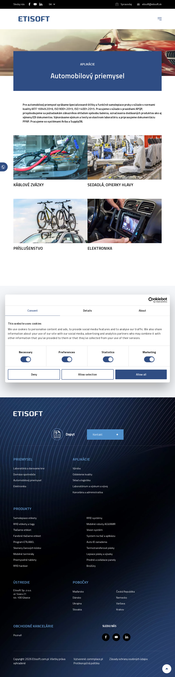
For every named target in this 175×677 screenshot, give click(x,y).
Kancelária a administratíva (88, 492)
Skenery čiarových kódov (27, 548)
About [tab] (142, 310)
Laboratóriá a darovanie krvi (28, 468)
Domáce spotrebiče (24, 474)
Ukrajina (77, 603)
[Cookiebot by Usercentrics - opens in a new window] (151, 300)
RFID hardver (20, 566)
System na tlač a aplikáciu (101, 536)
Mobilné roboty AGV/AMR (101, 524)
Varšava (120, 603)
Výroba (77, 468)
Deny (34, 374)
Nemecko (121, 598)
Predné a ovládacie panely (101, 560)
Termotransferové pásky (100, 548)
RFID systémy (94, 518)
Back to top (166, 668)
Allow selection (87, 374)
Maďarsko (78, 592)
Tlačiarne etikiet (22, 530)
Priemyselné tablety (24, 560)
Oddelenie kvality (82, 474)
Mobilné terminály (23, 554)
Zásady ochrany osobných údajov (128, 659)
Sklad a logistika (81, 480)
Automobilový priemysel (27, 480)
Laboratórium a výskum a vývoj (90, 486)
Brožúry (91, 566)
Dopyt (70, 434)
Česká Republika (125, 592)
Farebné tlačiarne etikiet (27, 536)
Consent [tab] (32, 310)
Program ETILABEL (23, 542)
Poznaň (17, 635)
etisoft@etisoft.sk (152, 4)
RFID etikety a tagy (24, 524)
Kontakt (98, 434)
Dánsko (77, 598)
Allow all (141, 374)
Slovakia (77, 609)
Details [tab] (87, 310)
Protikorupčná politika (86, 663)
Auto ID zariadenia (97, 542)
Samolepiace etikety (25, 518)
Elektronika (19, 486)
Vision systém (95, 530)
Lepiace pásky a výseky (100, 554)
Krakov (120, 609)
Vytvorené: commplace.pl (88, 659)
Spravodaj (126, 4)
